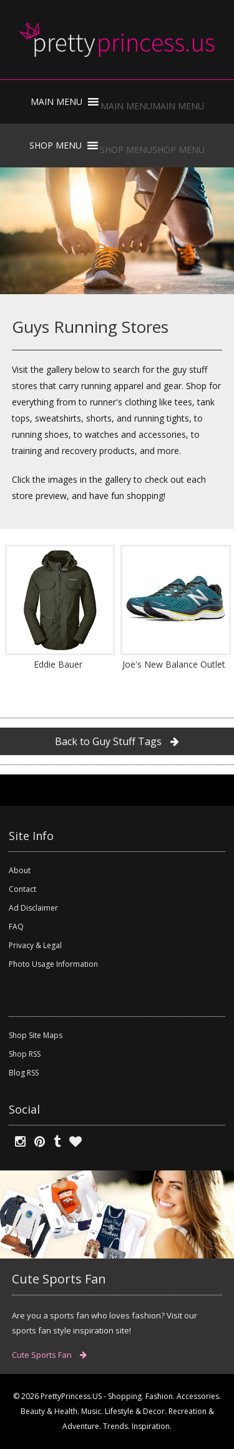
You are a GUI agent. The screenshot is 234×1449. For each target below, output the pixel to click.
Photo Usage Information (53, 964)
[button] (152, 106)
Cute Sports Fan (49, 1354)
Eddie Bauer (58, 664)
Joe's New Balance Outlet (173, 664)
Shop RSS (25, 1054)
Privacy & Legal (35, 945)
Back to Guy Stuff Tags (117, 741)
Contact (22, 889)
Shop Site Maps (35, 1035)
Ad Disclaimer (33, 908)
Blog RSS (24, 1072)
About (20, 870)
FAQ (16, 926)
